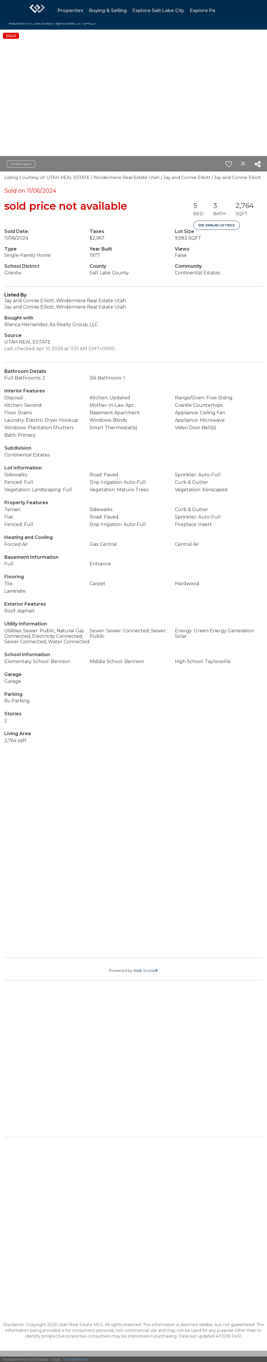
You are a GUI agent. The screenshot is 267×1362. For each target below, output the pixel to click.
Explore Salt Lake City (158, 10)
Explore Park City (210, 10)
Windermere (76, 1359)
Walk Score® (145, 970)
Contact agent (21, 164)
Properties (70, 10)
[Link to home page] (37, 11)
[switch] (228, 164)
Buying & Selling (108, 10)
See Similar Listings (216, 225)
